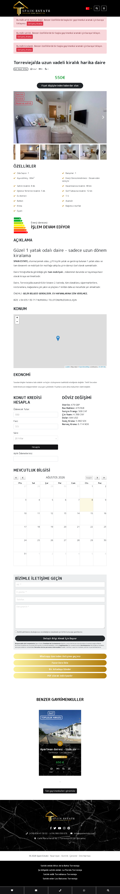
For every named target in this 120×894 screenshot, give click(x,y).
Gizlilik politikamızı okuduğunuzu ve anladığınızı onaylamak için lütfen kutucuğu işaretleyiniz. (49, 632)
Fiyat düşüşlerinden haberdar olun (60, 85)
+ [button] (17, 318)
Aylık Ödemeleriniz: (23, 453)
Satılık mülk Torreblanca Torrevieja (60, 874)
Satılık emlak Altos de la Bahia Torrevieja (60, 865)
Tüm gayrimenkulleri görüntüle (60, 790)
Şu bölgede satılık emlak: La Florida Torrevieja (60, 870)
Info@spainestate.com (84, 833)
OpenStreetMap (84, 367)
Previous (16, 117)
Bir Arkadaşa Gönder (60, 669)
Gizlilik (64, 856)
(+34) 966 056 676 (58, 833)
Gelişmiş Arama (35, 23)
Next (103, 117)
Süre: (16, 432)
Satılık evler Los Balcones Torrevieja (60, 878)
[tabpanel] (60, 744)
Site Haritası (85, 856)
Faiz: (15, 421)
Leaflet (67, 367)
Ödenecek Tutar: (21, 409)
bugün (89, 477)
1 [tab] (60, 781)
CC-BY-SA (102, 367)
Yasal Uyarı (55, 856)
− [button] (17, 322)
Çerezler (73, 856)
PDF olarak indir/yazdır (60, 675)
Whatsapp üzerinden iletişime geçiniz (60, 656)
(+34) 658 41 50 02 (38, 833)
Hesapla (36, 447)
